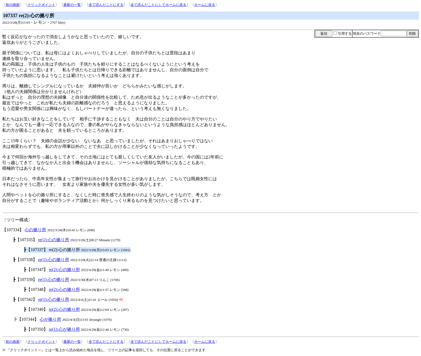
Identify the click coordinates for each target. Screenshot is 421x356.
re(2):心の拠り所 (64, 269)
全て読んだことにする (106, 5)
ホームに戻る (204, 5)
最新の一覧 (72, 5)
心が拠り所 (50, 319)
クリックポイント (41, 5)
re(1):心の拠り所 (53, 239)
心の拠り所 (35, 229)
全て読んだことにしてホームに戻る (158, 5)
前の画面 (13, 5)
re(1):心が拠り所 (64, 329)
